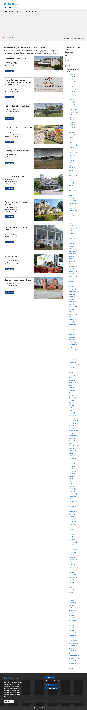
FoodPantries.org (50, 684)
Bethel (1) (71, 107)
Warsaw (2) (72, 617)
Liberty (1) (71, 377)
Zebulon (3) (72, 671)
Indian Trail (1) (72, 327)
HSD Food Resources (51, 688)
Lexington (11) (72, 375)
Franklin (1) (72, 233)
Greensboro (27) (73, 263)
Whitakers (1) (72, 633)
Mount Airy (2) (72, 425)
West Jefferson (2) (74, 628)
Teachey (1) (72, 592)
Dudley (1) (71, 193)
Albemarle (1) (72, 79)
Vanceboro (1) (72, 602)
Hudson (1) (72, 322)
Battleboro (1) (72, 97)
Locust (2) (71, 387)
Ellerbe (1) (71, 215)
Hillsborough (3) (73, 309)
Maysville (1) (72, 403)
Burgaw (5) (72, 127)
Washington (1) (73, 620)
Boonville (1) (72, 122)
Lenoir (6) (71, 372)
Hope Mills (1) (72, 319)
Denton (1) (71, 188)
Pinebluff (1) (72, 463)
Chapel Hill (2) (72, 147)
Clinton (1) (71, 160)
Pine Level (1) (72, 461)
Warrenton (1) (72, 615)
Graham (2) (72, 256)
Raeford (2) (72, 476)
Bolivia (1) (71, 114)
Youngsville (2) (73, 668)
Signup (27, 11)
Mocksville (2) (72, 415)
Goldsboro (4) (72, 253)
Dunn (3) (71, 195)
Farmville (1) (72, 226)
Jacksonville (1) (73, 329)
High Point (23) (73, 306)
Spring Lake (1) (73, 562)
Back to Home (8, 37)
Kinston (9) (72, 355)
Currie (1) (71, 183)
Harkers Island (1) (73, 279)
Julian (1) (71, 339)
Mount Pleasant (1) (74, 430)
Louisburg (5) (72, 390)
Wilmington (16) (73, 645)
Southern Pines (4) (74, 549)
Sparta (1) (71, 554)
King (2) (71, 352)
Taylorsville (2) (72, 590)
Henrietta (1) (72, 296)
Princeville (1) (72, 471)
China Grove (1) (73, 152)
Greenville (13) (73, 266)
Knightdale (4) (72, 360)
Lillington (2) (72, 380)
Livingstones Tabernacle (16, 59)
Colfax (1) (71, 162)
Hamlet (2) (71, 274)
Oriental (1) (72, 453)
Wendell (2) (72, 625)
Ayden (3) (71, 94)
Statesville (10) (73, 569)
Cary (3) (71, 140)
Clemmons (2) (72, 157)
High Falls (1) (72, 304)
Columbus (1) (72, 165)
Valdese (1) (72, 600)
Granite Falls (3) (73, 258)
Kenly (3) (71, 347)
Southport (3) (72, 552)
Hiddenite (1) (72, 301)
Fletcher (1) (72, 231)
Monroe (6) (72, 418)
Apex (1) (71, 86)
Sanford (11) (72, 519)
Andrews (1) (72, 81)
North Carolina (71, 38)
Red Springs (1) (73, 486)
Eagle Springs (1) (73, 200)
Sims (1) (71, 537)
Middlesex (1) (72, 408)
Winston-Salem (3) (74, 658)
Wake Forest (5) (73, 607)
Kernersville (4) (73, 349)
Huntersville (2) (73, 324)
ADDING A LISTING (55, 53)
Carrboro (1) (72, 135)
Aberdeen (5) (72, 74)
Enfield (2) (71, 218)
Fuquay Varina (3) (73, 241)
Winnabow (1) (72, 653)
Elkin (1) (71, 213)
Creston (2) (72, 180)
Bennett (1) (72, 102)
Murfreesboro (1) (73, 435)
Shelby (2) (71, 531)
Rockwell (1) (72, 504)
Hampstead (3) (73, 276)
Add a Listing (8, 701)
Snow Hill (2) (72, 544)
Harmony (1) (72, 281)
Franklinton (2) (72, 236)
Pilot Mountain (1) (73, 458)
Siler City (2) (72, 534)
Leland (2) (71, 370)
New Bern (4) (72, 438)
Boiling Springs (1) (74, 112)
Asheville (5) (72, 92)
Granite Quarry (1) (74, 261)
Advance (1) (72, 76)
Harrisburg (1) (72, 284)
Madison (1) (72, 392)
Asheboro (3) (72, 89)
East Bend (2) (72, 203)
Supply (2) (71, 580)
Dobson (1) (72, 190)
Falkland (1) (72, 220)
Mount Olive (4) (73, 428)
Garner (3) (71, 243)
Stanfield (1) (72, 564)
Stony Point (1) (73, 577)
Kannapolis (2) (72, 342)
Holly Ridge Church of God (17, 106)
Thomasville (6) (73, 595)
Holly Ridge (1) (73, 314)
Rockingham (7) (73, 501)
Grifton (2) (71, 269)
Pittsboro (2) (72, 468)
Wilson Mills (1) (73, 650)
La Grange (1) (72, 362)
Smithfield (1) (72, 539)
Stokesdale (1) (72, 572)
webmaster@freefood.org (14, 7)
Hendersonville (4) (74, 294)
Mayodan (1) (72, 400)
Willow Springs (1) (73, 643)
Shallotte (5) (72, 529)
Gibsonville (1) (72, 251)
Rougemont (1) (73, 511)
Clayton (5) (72, 155)
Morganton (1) (72, 423)
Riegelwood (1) (73, 494)
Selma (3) (71, 526)
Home (5, 11)
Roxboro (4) (72, 514)
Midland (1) (72, 410)
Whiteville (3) (72, 635)
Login (34, 11)
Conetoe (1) (72, 170)
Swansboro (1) (73, 582)
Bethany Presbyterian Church (18, 280)
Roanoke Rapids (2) (74, 496)
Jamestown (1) (73, 332)
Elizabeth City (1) (73, 210)
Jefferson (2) (72, 337)
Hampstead (81, 38)
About (11, 11)
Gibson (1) (71, 248)
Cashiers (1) (72, 142)
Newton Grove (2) (73, 446)
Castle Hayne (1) (73, 145)
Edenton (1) (72, 208)
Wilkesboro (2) (72, 638)
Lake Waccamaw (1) (74, 365)
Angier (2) (71, 84)
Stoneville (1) (72, 574)
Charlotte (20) (72, 150)
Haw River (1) (72, 286)
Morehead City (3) (73, 420)
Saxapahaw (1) (73, 521)
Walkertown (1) (73, 610)
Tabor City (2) (72, 587)
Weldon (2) (72, 623)
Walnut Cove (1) (73, 612)
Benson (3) (72, 104)
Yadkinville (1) (72, 663)
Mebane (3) (72, 405)
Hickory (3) (72, 299)
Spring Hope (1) (73, 559)
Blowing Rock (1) (73, 109)
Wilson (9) (71, 648)
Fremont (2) (72, 238)
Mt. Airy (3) (72, 433)
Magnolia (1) (72, 395)
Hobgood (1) (72, 312)
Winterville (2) (72, 660)
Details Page (9, 71)
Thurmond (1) (72, 597)
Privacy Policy (49, 677)
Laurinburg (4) (72, 367)
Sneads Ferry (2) (73, 542)
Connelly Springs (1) (74, 172)
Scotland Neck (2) (73, 524)
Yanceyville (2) (73, 666)
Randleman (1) (73, 483)
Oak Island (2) (72, 451)
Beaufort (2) (72, 99)
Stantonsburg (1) (73, 567)
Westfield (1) (72, 630)
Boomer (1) (72, 117)
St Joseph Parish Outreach (17, 151)
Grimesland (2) (73, 271)
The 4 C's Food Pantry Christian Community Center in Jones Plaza (18, 82)
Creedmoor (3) (73, 178)
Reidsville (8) (72, 489)
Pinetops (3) (72, 466)
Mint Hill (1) (72, 413)
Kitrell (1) (71, 357)
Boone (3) (71, 119)
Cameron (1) (72, 132)
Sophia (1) (71, 547)
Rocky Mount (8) (73, 506)
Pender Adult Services (15, 176)
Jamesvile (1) (72, 334)
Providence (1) (73, 473)
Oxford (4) (71, 456)
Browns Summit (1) (74, 124)
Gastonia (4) (72, 246)
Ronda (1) (71, 509)
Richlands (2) (72, 491)
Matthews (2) (72, 397)
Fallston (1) (72, 223)
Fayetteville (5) (73, 228)
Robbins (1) (72, 499)
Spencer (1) (72, 557)
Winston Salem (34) (74, 655)
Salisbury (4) (72, 516)
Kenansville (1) (73, 344)
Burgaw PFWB (11, 257)
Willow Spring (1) (73, 640)
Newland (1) (72, 440)
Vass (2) (71, 605)
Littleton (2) (72, 385)
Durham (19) (72, 198)
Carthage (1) (72, 137)
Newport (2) (72, 443)
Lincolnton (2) (72, 382)
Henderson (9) (72, 291)
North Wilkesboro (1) (74, 448)
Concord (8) (72, 167)
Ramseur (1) (72, 481)
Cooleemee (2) (73, 175)
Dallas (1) (71, 185)
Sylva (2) (71, 585)
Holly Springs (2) (73, 317)
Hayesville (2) (72, 289)
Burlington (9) (72, 129)
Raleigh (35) (72, 478)
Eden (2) (71, 205)
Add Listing (19, 11)
